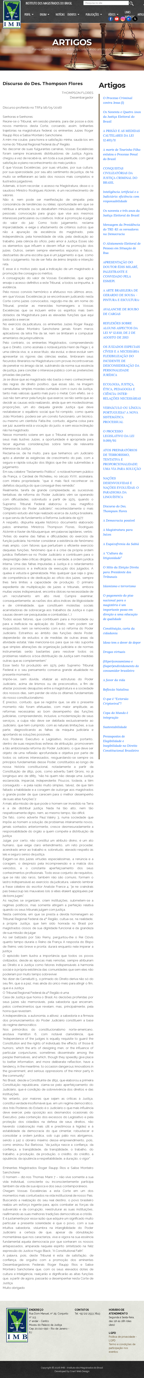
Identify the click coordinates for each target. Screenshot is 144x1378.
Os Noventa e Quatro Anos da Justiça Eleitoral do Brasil (122, 116)
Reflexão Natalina (116, 689)
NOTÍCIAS (60, 14)
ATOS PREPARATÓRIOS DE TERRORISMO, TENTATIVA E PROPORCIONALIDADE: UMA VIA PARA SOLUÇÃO (122, 459)
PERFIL (27, 14)
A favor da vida (114, 680)
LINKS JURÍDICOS (130, 14)
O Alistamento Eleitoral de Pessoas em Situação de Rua (122, 248)
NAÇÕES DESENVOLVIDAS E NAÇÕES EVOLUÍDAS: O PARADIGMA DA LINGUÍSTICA (121, 487)
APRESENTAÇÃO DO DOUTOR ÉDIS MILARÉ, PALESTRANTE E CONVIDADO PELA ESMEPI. (120, 271)
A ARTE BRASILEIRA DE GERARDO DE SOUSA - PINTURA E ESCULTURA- (121, 295)
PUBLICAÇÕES (92, 14)
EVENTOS (72, 14)
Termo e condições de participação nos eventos (122, 1348)
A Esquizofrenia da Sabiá (121, 544)
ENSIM (43, 14)
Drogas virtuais (114, 652)
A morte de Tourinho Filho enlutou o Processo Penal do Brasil (121, 154)
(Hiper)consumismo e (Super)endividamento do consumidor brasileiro (121, 666)
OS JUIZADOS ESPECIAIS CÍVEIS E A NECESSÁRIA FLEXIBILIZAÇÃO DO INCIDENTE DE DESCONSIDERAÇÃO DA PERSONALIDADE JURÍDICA (121, 361)
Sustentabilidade (115, 727)
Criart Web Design (79, 1371)
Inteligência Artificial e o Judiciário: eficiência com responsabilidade (121, 196)
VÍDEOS (111, 14)
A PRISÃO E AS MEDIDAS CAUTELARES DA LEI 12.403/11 (121, 135)
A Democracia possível (119, 520)
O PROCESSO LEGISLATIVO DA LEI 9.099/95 (118, 436)
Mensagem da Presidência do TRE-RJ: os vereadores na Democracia (121, 229)
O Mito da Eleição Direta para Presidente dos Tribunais (121, 572)
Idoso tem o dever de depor (122, 642)
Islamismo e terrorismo (119, 586)
